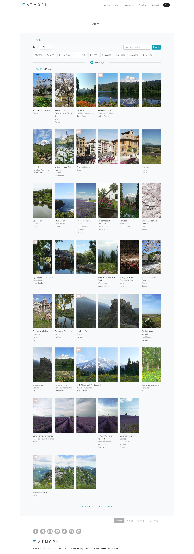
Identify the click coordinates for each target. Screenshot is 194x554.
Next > (109, 505)
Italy (78, 171)
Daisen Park (38, 220)
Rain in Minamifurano (150, 384)
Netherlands (103, 228)
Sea (95, 54)
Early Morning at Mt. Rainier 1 (88, 384)
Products (99, 4)
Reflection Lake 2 (105, 109)
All (44, 47)
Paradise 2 (80, 109)
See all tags (97, 61)
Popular (66, 54)
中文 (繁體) (153, 519)
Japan (35, 115)
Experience (122, 4)
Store (162, 4)
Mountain (81, 54)
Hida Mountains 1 (40, 491)
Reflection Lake (61, 384)
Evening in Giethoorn (63, 330)
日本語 (129, 519)
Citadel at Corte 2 (83, 330)
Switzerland (59, 174)
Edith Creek (37, 166)
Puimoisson (146, 166)
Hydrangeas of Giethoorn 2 (44, 276)
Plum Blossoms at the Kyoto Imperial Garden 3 (64, 112)
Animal (136, 54)
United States (81, 115)
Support (148, 4)
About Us (136, 4)
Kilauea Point (60, 220)
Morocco (145, 339)
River (123, 54)
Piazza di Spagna (83, 166)
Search (156, 47)
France (144, 171)
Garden (109, 54)
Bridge (150, 54)
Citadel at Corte (39, 384)
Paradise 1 (124, 220)
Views (109, 4)
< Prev (85, 505)
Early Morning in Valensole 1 (44, 435)
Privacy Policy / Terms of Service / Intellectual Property (94, 547)
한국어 (140, 519)
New (51, 54)
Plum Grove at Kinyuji (41, 109)
